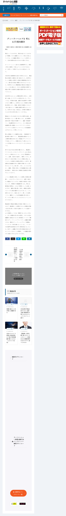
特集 (43, 8)
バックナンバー (54, 8)
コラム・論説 (48, 8)
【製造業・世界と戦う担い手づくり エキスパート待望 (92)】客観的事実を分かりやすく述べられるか (25, 338)
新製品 (13, 8)
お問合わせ (61, 8)
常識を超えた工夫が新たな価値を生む (11, 310)
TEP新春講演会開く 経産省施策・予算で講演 (21, 254)
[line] (24, 238)
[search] (62, 15)
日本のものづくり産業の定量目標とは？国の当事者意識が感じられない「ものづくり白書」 (11, 338)
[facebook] (7, 238)
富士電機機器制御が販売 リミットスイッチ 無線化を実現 (15, 254)
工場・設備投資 (26, 8)
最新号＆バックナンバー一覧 (18, 493)
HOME (3, 9)
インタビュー (8, 8)
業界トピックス (19, 8)
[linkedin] (29, 238)
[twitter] (13, 238)
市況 (39, 8)
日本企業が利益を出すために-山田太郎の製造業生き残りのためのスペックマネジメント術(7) (25, 313)
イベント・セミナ (34, 8)
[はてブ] (18, 238)
